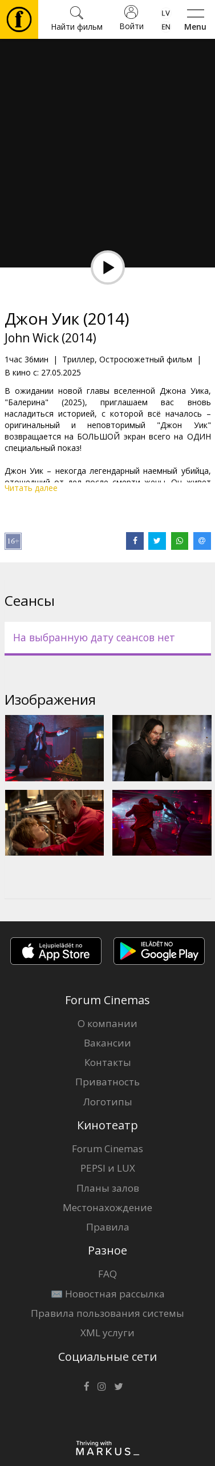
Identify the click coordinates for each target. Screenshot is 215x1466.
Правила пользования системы (107, 1313)
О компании (107, 1023)
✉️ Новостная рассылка (108, 1293)
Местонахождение (107, 1207)
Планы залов (107, 1188)
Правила (107, 1226)
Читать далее (31, 487)
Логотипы (107, 1101)
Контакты (107, 1062)
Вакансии (107, 1042)
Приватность (107, 1081)
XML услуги (107, 1332)
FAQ (107, 1273)
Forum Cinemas (107, 1148)
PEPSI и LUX (107, 1168)
